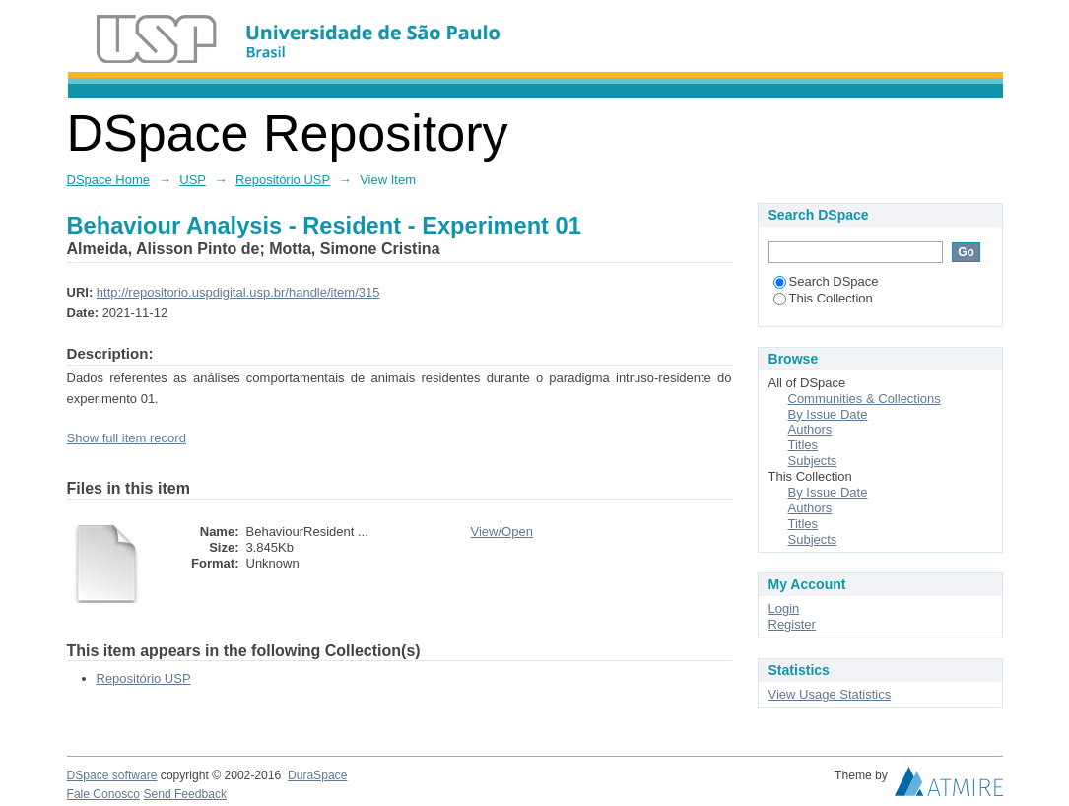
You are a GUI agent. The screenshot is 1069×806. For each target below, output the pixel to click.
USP (192, 179)
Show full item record (126, 438)
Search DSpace (826, 281)
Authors (810, 429)
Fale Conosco (104, 794)
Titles (803, 444)
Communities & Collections (864, 398)
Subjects (812, 460)
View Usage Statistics (830, 694)
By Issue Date (828, 414)
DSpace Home (109, 179)
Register (792, 624)
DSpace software (112, 775)
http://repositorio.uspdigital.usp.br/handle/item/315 (238, 292)
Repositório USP (282, 179)
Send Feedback (185, 794)
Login (784, 608)
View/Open (502, 531)
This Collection (823, 298)
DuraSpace (317, 775)
